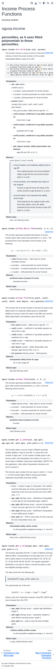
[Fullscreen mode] (40, 3)
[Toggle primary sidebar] (3, 3)
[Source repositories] (32, 3)
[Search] (48, 3)
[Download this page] (36, 3)
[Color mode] (44, 3)
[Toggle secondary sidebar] (52, 3)
